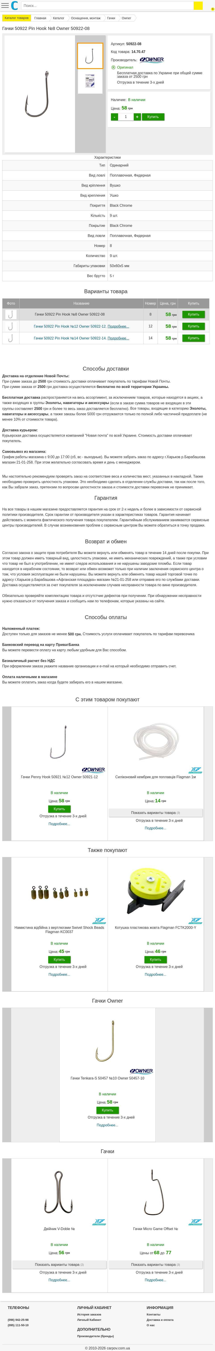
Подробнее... (59, 824)
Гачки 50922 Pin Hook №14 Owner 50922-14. (81, 338)
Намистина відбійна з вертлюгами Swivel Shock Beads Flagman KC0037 (59, 930)
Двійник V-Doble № (59, 1229)
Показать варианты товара (155, 813)
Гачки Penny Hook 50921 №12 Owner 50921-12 (59, 777)
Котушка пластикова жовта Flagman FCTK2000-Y (155, 927)
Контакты (153, 1314)
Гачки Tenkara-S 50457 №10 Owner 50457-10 (107, 1078)
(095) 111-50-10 (18, 1325)
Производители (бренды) (95, 1336)
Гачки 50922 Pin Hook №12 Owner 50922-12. (81, 326)
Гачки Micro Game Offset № (155, 1229)
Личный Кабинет (89, 1319)
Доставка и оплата (160, 1319)
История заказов (89, 1314)
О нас (151, 1325)
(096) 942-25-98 (18, 1319)
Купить (153, 117)
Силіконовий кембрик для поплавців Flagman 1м (155, 777)
